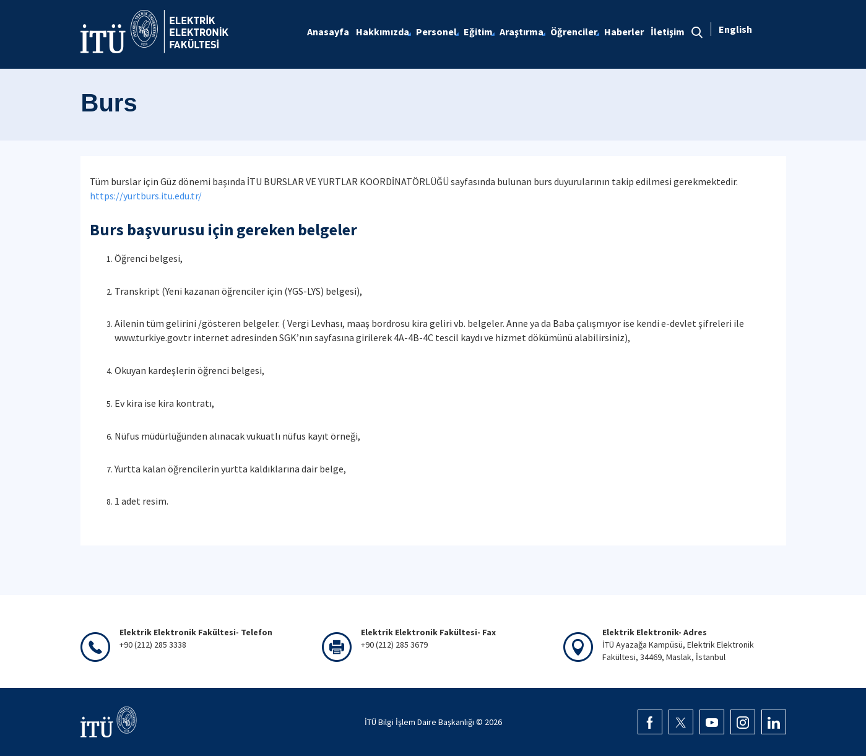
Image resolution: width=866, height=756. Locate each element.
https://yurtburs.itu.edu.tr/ (146, 195)
